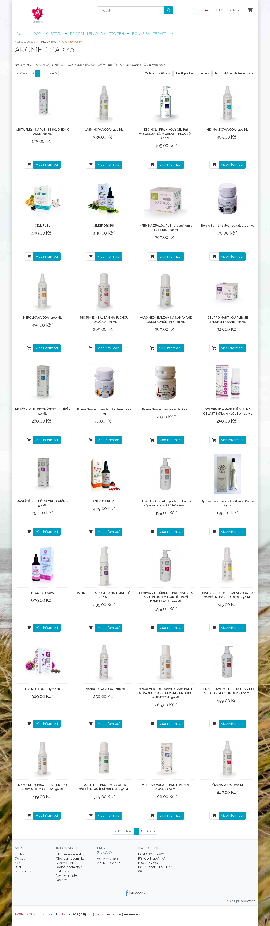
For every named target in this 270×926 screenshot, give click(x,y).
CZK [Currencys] (219, 10)
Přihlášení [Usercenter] (235, 10)
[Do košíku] (29, 165)
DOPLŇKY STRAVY (50, 34)
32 (232, 73)
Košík (18, 862)
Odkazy (20, 858)
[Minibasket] (250, 10)
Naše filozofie (65, 862)
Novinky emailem (68, 875)
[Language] (207, 10)
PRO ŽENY (119, 34)
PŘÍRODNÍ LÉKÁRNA (87, 34)
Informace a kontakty (70, 854)
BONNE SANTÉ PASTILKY (152, 34)
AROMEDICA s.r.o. (109, 863)
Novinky (61, 879)
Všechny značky (108, 858)
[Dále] (52, 73)
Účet (18, 867)
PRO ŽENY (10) (148, 862)
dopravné (248, 901)
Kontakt (20, 854)
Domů (21, 34)
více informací (47, 164)
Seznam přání (24, 871)
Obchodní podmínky (70, 858)
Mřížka (156, 73)
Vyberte (191, 73)
